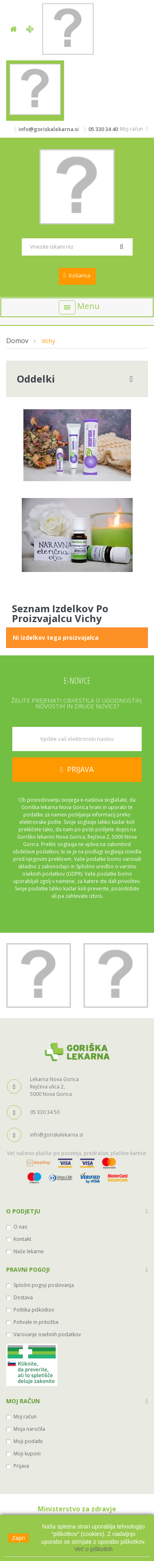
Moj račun (23, 1401)
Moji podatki (28, 1441)
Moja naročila (29, 1429)
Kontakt (22, 1239)
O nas (20, 1227)
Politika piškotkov (34, 1310)
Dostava (23, 1297)
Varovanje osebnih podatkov (47, 1334)
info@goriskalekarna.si (48, 129)
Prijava (21, 1466)
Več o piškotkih (93, 1549)
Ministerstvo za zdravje (77, 1508)
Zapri (18, 1538)
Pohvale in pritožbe (36, 1322)
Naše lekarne (29, 1251)
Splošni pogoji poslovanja (44, 1285)
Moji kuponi (27, 1453)
